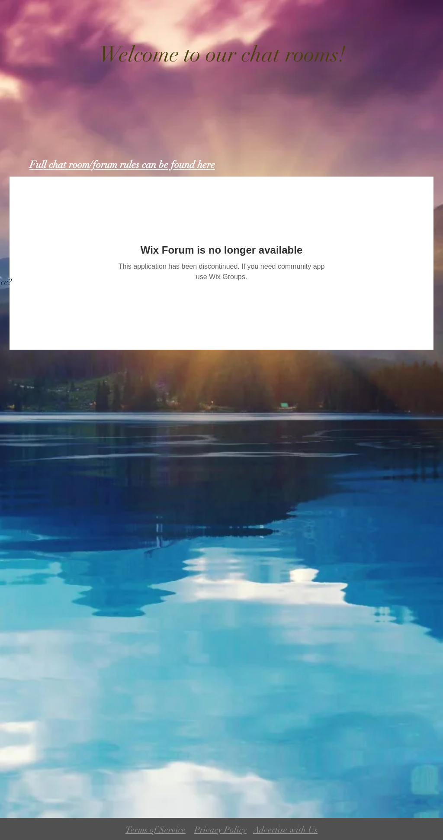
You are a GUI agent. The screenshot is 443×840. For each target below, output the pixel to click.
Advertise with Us (285, 829)
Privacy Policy (220, 829)
